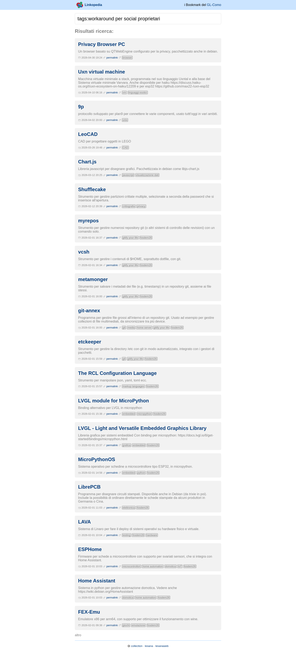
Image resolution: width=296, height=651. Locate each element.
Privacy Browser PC (101, 44)
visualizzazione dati (147, 175)
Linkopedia (89, 5)
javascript (128, 175)
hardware (151, 535)
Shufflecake (92, 189)
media (131, 327)
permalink (112, 57)
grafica (126, 445)
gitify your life (130, 237)
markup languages (133, 386)
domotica (170, 566)
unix (125, 120)
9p (81, 106)
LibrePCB (89, 487)
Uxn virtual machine (101, 72)
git (124, 327)
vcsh (83, 252)
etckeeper (89, 341)
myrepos (88, 220)
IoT (180, 566)
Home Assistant (96, 580)
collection (136, 646)
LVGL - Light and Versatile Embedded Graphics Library (142, 428)
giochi (126, 625)
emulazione (138, 625)
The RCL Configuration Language (117, 373)
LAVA (84, 522)
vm (124, 92)
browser (127, 57)
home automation (153, 566)
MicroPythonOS (96, 459)
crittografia (129, 206)
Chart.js (87, 161)
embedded (129, 413)
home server (144, 327)
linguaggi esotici (137, 92)
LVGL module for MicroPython (113, 400)
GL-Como (214, 5)
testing (126, 535)
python (141, 472)
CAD (125, 147)
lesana (149, 646)
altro (78, 635)
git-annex (89, 310)
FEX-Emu (89, 612)
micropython (144, 413)
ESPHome (90, 549)
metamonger (93, 279)
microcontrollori (131, 566)
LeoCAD (88, 134)
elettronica (129, 507)
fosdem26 (146, 237)
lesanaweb (162, 646)
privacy (141, 206)
